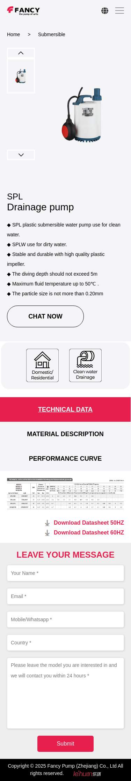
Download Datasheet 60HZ (89, 533)
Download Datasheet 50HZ (89, 523)
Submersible (51, 34)
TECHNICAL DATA (65, 409)
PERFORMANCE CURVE (65, 458)
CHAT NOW (45, 316)
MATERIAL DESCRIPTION (65, 434)
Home (13, 34)
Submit (65, 744)
